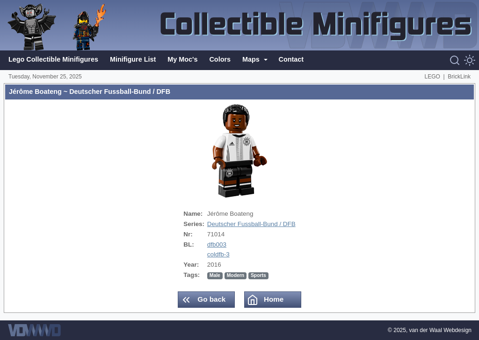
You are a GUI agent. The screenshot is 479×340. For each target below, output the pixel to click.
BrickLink (459, 76)
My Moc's (182, 59)
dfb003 (216, 244)
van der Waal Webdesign (440, 330)
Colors (220, 59)
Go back (203, 299)
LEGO (432, 76)
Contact (291, 59)
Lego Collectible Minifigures (53, 59)
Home (265, 299)
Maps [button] (251, 59)
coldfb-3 (218, 254)
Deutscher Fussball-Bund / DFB (251, 223)
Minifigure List (133, 59)
